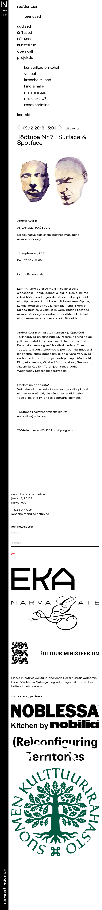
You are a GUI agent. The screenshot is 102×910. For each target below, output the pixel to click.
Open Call (25, 51)
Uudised (24, 26)
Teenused (32, 16)
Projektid (25, 57)
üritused (24, 32)
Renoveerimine (36, 105)
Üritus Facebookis (30, 274)
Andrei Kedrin (27, 220)
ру (5, 14)
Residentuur (27, 6)
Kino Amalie (34, 86)
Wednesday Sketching (33, 370)
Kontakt (24, 115)
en (5, 10)
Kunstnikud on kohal (41, 67)
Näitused (25, 39)
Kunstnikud (26, 45)
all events (73, 128)
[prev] (20, 128)
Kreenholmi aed (37, 80)
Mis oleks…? (35, 99)
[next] (59, 128)
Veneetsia (33, 74)
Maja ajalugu (35, 92)
